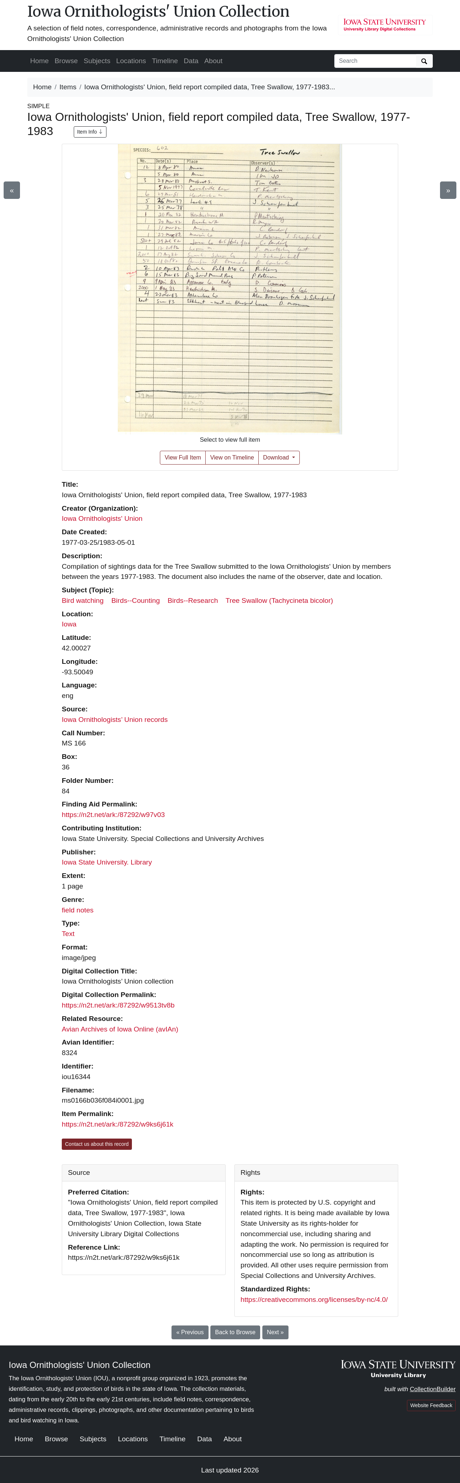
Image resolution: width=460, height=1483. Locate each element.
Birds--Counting (136, 600)
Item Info (90, 132)
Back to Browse (235, 1332)
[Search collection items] (375, 61)
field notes (77, 910)
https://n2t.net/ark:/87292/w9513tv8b (118, 1005)
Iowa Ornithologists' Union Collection (158, 12)
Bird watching (83, 600)
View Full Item (183, 457)
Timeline (165, 61)
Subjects (97, 61)
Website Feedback (431, 1405)
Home (39, 61)
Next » (275, 1332)
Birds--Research (193, 600)
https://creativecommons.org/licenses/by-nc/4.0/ (314, 1299)
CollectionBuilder (433, 1389)
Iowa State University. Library (107, 862)
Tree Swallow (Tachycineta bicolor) (279, 600)
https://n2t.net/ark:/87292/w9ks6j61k (117, 1124)
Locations (131, 61)
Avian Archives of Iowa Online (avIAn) (120, 1029)
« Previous (190, 1332)
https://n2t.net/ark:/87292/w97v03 (113, 814)
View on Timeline (232, 457)
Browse (66, 61)
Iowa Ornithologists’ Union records (115, 719)
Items (68, 87)
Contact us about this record (97, 1144)
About (213, 61)
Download (277, 457)
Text (68, 933)
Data (191, 61)
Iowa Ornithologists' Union (102, 518)
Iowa (69, 624)
